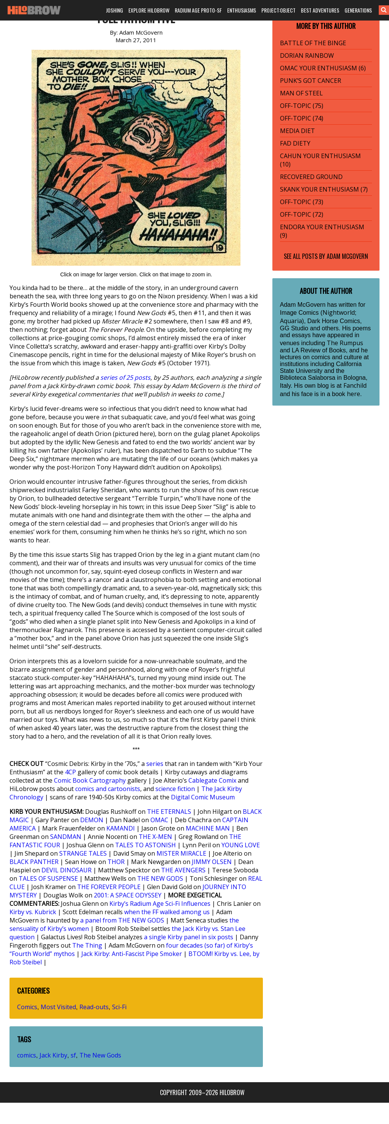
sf (73, 1055)
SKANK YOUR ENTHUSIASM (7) (324, 189)
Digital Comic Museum (203, 797)
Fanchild (355, 385)
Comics (27, 1007)
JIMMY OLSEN (212, 862)
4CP (70, 772)
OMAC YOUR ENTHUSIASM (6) (323, 68)
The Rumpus (345, 343)
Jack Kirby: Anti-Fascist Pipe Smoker (131, 954)
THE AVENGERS (183, 870)
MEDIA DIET (297, 131)
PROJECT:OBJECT (278, 10)
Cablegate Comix (212, 780)
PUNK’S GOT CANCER (310, 80)
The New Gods (100, 1055)
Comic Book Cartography (90, 780)
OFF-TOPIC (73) (301, 202)
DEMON (91, 820)
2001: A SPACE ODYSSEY (127, 895)
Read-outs (94, 1007)
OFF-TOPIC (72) (301, 214)
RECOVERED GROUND (311, 177)
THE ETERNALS (169, 811)
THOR (116, 862)
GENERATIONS (358, 10)
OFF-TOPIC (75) (301, 105)
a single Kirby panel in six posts (188, 937)
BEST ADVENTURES (320, 10)
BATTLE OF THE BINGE (313, 43)
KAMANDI (120, 828)
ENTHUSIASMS (241, 10)
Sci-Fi (119, 1007)
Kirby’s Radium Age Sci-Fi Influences (159, 903)
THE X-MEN (155, 836)
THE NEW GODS (160, 878)
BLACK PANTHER (34, 862)
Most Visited (58, 1007)
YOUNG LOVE (240, 845)
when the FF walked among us (167, 912)
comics (26, 1055)
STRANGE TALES (83, 853)
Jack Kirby (53, 1055)
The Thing (87, 945)
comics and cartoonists (107, 789)
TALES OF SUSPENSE (48, 878)
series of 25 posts (125, 377)
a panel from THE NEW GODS (122, 920)
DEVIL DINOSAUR (66, 870)
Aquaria (291, 321)
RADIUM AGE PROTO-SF (198, 10)
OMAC (159, 820)
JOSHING (114, 10)
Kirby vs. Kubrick (32, 912)
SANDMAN (65, 836)
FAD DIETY (295, 143)
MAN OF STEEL (301, 93)
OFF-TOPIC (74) (301, 118)
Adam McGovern (347, 256)
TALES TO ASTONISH (145, 845)
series (154, 763)
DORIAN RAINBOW (307, 55)
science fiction (175, 789)
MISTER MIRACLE (181, 853)
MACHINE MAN (208, 828)
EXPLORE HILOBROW (148, 10)
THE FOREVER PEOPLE (109, 887)
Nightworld (339, 312)
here (353, 394)
